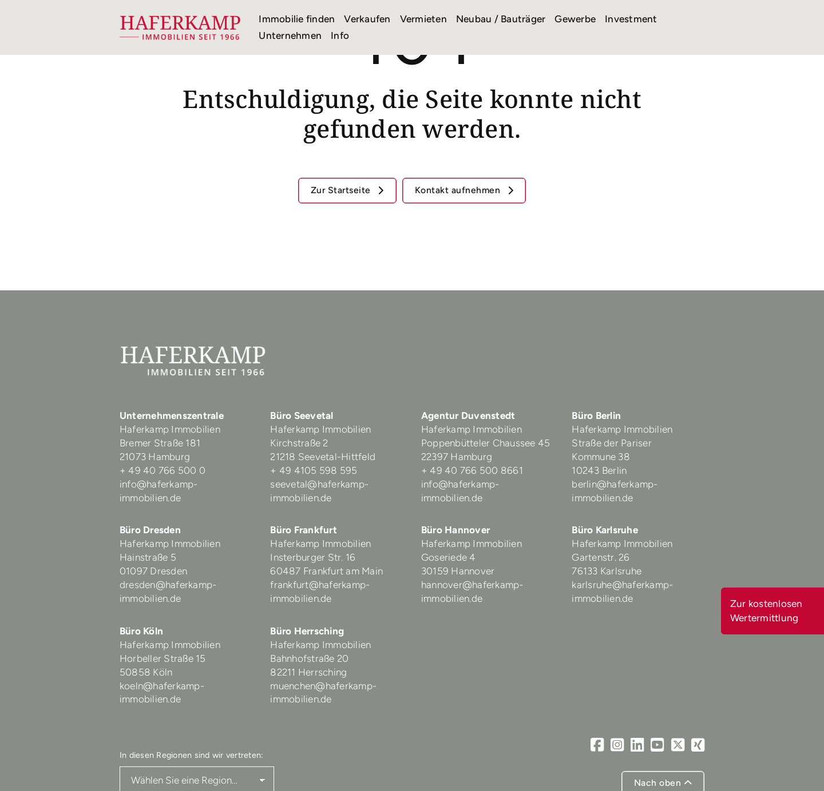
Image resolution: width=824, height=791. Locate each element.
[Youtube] (657, 745)
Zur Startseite (342, 190)
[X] (677, 745)
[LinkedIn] (637, 745)
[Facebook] (597, 745)
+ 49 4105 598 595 (313, 470)
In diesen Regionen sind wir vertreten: (192, 755)
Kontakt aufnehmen (459, 190)
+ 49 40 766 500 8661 (472, 470)
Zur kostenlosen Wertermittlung (766, 611)
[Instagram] (617, 745)
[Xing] (697, 745)
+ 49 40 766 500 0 (162, 470)
